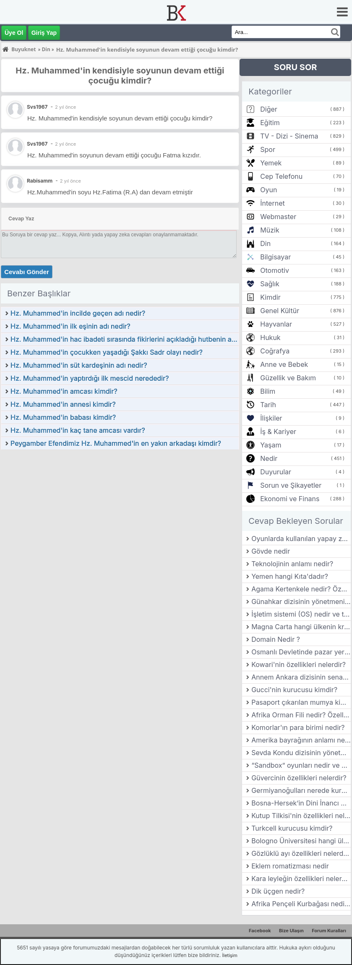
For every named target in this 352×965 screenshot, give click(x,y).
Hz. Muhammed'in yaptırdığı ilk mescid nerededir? (89, 378)
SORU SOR (295, 67)
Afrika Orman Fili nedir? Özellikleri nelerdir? (301, 715)
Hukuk (270, 337)
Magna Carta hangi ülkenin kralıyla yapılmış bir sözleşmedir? (301, 626)
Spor (267, 149)
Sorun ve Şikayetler (290, 485)
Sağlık (269, 284)
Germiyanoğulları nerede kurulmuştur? (301, 790)
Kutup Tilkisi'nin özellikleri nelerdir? (301, 815)
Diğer (268, 109)
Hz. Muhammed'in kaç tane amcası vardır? (77, 430)
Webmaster (278, 216)
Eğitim (269, 122)
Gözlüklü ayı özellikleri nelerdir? (301, 853)
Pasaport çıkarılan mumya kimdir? (301, 702)
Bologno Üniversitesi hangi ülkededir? (301, 841)
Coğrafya (274, 351)
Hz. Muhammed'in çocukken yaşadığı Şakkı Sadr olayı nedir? (106, 352)
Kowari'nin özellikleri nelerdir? (298, 664)
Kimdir (270, 297)
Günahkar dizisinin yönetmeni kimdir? (301, 601)
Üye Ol (14, 32)
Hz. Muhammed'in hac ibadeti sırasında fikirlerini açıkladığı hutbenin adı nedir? (124, 339)
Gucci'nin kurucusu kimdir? (294, 689)
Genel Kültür (279, 310)
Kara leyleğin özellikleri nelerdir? (301, 878)
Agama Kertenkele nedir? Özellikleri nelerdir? (301, 589)
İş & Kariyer (278, 431)
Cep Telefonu (281, 176)
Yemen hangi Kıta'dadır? (289, 576)
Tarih (268, 404)
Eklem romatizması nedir (290, 866)
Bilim (267, 391)
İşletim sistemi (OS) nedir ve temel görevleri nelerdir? (301, 614)
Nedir (268, 458)
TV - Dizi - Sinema (289, 136)
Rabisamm (39, 181)
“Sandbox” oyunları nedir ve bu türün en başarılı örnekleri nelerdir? (301, 765)
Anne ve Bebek (284, 364)
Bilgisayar (275, 257)
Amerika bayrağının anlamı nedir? (301, 740)
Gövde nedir (270, 551)
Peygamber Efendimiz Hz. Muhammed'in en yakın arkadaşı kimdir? (115, 443)
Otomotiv (274, 270)
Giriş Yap (44, 32)
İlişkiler (271, 418)
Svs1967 (37, 144)
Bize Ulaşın (291, 931)
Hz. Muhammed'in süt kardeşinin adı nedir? (78, 365)
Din (265, 243)
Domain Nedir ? (275, 639)
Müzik (269, 230)
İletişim (229, 955)
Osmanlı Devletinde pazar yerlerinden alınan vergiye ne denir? (301, 652)
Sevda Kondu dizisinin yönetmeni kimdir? (301, 752)
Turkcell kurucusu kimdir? (291, 828)
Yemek (271, 163)
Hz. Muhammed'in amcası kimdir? (63, 391)
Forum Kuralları (329, 931)
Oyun (268, 190)
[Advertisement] (120, 513)
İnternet (272, 203)
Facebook (260, 931)
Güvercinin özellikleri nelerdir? (299, 778)
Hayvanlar (276, 324)
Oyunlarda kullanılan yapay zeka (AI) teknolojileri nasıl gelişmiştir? (301, 538)
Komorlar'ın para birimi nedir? (297, 727)
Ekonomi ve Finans (289, 498)
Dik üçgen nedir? (278, 891)
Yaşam (270, 445)
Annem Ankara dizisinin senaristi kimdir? (301, 677)
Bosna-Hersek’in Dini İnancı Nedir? (301, 803)
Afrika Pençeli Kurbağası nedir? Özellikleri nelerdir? (301, 904)
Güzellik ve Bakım (288, 378)
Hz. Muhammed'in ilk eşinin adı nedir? (70, 326)
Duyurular (275, 472)
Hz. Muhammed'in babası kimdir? (63, 417)
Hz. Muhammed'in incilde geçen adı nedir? (77, 313)
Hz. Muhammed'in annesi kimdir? (63, 404)
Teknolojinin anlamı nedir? (292, 564)
